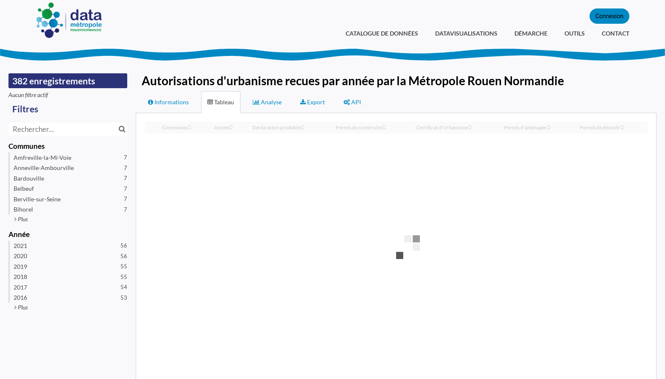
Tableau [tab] (220, 102)
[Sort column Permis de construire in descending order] (384, 127)
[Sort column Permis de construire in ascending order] (384, 125)
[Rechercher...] (67, 129)
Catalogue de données (382, 33)
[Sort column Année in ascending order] (231, 125)
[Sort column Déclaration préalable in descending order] (303, 127)
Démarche (531, 33)
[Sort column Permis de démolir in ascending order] (622, 125)
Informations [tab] (168, 102)
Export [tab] (312, 102)
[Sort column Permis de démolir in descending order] (622, 127)
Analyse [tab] (267, 102)
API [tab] (352, 102)
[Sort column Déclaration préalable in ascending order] (303, 125)
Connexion (609, 16)
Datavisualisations (466, 33)
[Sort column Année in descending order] (231, 127)
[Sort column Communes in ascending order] (189, 125)
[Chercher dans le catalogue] (122, 129)
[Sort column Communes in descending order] (189, 127)
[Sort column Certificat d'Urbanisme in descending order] (470, 127)
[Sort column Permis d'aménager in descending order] (549, 127)
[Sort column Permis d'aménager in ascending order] (549, 125)
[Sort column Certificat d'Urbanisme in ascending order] (470, 125)
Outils (574, 33)
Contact (615, 33)
